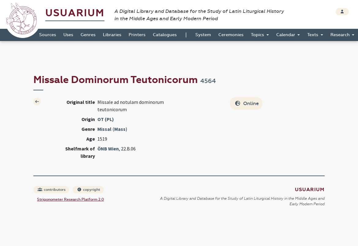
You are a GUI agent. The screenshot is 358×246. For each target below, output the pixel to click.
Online (247, 103)
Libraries (112, 34)
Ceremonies (230, 34)
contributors (52, 189)
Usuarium (74, 13)
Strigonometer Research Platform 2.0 (70, 199)
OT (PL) (105, 119)
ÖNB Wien (108, 149)
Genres (88, 34)
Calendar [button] (286, 34)
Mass (120, 129)
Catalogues (165, 34)
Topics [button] (258, 34)
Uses (68, 34)
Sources (47, 34)
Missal (104, 129)
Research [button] (340, 34)
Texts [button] (313, 34)
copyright (88, 189)
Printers (137, 34)
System (203, 34)
